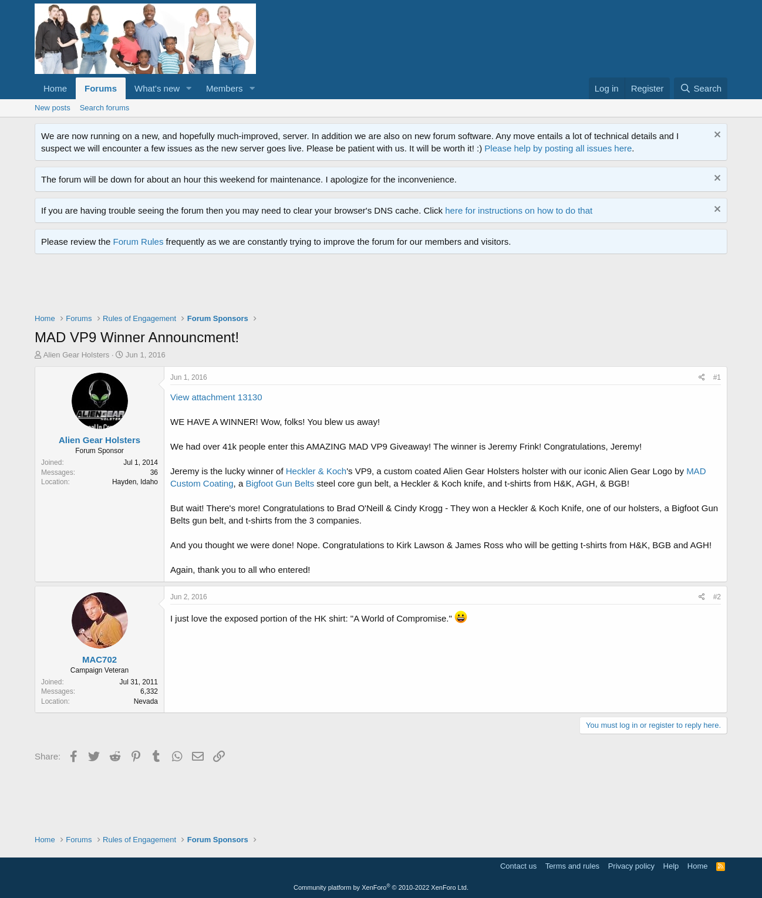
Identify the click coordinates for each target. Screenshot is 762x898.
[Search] (700, 88)
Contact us (518, 866)
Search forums (105, 107)
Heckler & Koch (316, 471)
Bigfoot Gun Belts (279, 483)
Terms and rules (572, 866)
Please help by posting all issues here (558, 148)
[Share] (701, 377)
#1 (717, 377)
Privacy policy (631, 866)
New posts (52, 107)
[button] (189, 88)
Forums (101, 88)
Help (671, 866)
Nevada (146, 701)
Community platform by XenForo (381, 887)
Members (224, 88)
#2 (717, 597)
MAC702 (99, 659)
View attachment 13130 (216, 397)
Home (55, 88)
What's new (157, 88)
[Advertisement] (248, 286)
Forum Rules (138, 242)
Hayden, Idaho (135, 482)
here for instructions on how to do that (518, 210)
